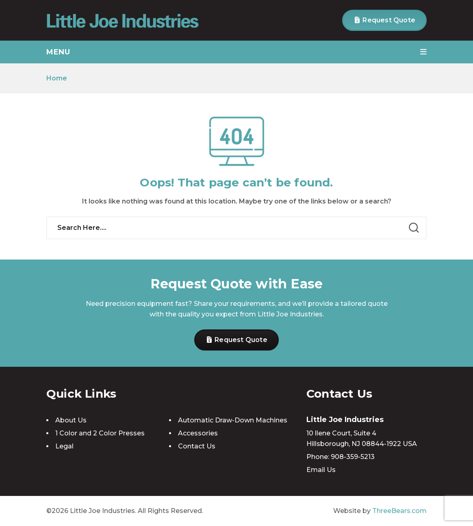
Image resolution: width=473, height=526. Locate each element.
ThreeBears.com (399, 511)
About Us (71, 420)
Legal (64, 446)
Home (56, 78)
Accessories (198, 433)
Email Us (321, 470)
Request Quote (385, 20)
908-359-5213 (353, 457)
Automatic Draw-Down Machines (232, 420)
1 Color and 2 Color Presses (100, 433)
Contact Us (196, 446)
